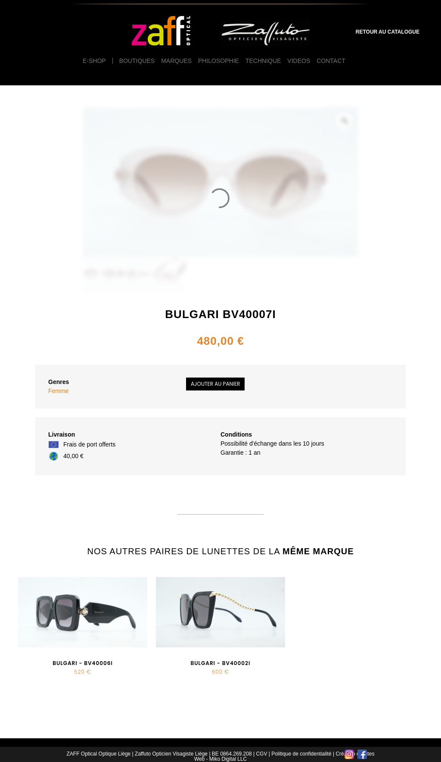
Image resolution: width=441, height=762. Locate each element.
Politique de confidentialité (301, 754)
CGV (261, 754)
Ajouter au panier (215, 383)
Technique (263, 60)
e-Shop (94, 60)
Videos (298, 60)
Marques (176, 60)
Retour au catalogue (387, 32)
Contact (331, 60)
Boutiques (137, 60)
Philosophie (218, 60)
